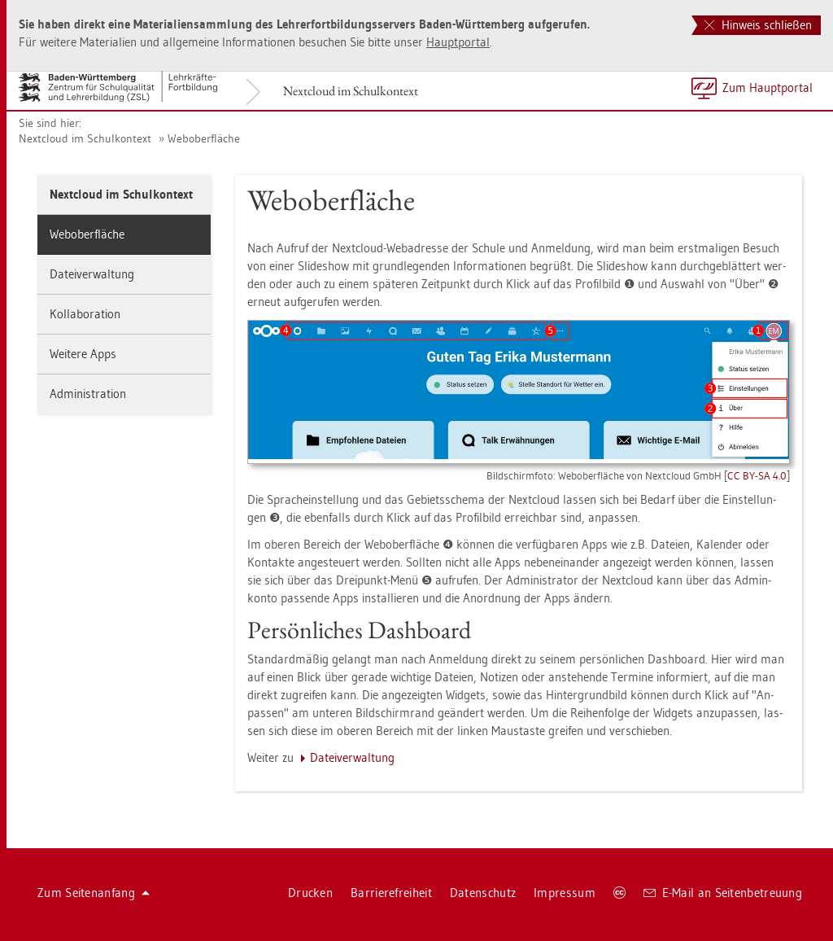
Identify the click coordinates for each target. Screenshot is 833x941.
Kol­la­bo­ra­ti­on (85, 314)
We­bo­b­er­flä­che (204, 138)
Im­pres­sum (564, 892)
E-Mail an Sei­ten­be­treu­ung (722, 892)
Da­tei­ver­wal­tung (92, 274)
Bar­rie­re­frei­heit (391, 892)
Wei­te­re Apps (83, 353)
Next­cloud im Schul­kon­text (350, 91)
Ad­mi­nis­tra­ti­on (88, 393)
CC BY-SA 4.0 (757, 475)
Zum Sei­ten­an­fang (93, 892)
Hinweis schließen (758, 25)
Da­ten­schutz (483, 892)
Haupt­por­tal (458, 42)
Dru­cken (310, 892)
